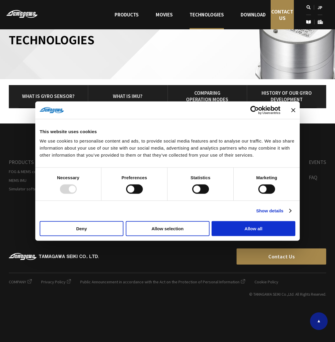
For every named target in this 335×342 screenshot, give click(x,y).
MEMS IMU (17, 180)
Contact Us (282, 14)
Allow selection (167, 228)
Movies (164, 14)
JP (319, 7)
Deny (81, 228)
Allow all (253, 228)
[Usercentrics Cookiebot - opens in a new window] (254, 110)
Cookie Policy (266, 282)
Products (127, 14)
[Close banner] (293, 110)
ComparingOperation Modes (207, 96)
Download (253, 14)
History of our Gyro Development (287, 96)
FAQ (313, 177)
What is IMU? (128, 96)
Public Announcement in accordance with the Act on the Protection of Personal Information (162, 282)
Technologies (207, 14)
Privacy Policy (56, 282)
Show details (270, 210)
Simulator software (26, 189)
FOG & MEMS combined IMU (33, 171)
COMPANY (20, 282)
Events (317, 161)
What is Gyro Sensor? (48, 96)
